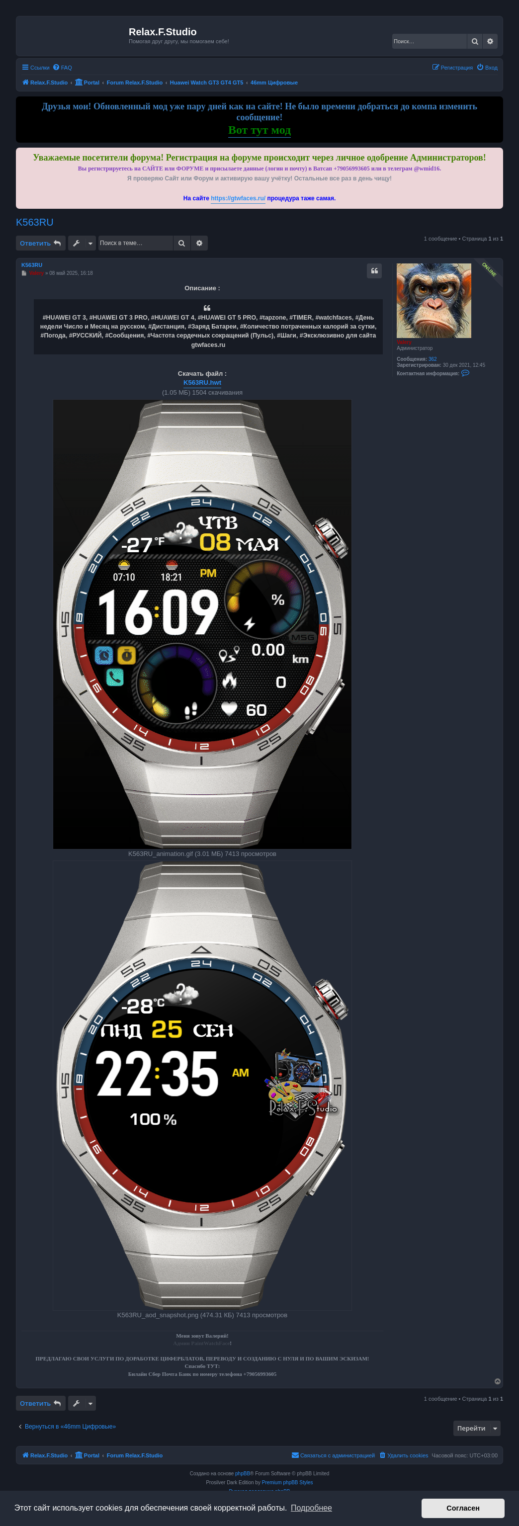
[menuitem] (62, 68)
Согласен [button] (463, 1508)
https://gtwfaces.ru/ (238, 198)
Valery (404, 342)
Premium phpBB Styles (287, 1482)
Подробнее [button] (311, 1508)
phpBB (242, 1473)
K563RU (35, 222)
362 (433, 359)
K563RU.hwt (202, 382)
